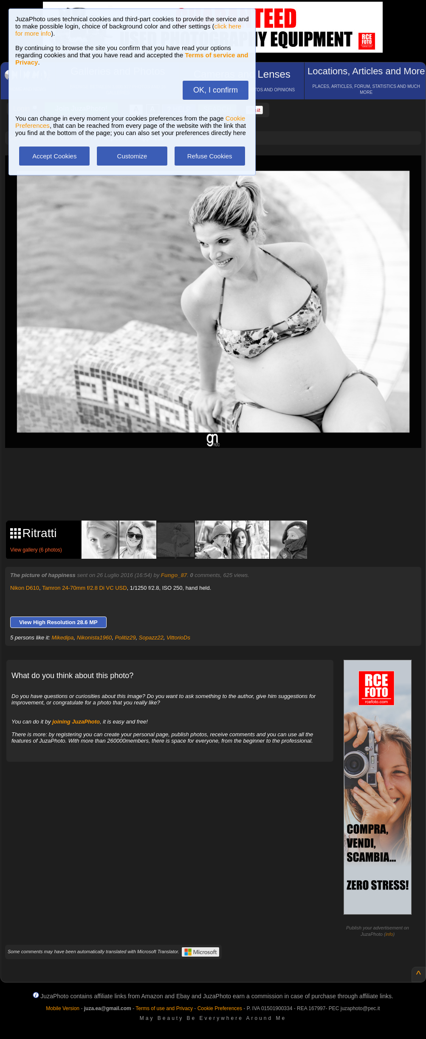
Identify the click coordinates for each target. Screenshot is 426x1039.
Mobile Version (62, 1008)
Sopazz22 (151, 637)
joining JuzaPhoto (76, 721)
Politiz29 (125, 637)
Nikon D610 (24, 588)
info (389, 934)
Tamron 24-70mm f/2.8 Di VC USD (84, 588)
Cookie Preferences (219, 1008)
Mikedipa (63, 637)
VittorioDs (178, 637)
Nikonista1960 (94, 637)
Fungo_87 (174, 575)
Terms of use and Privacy (164, 1008)
